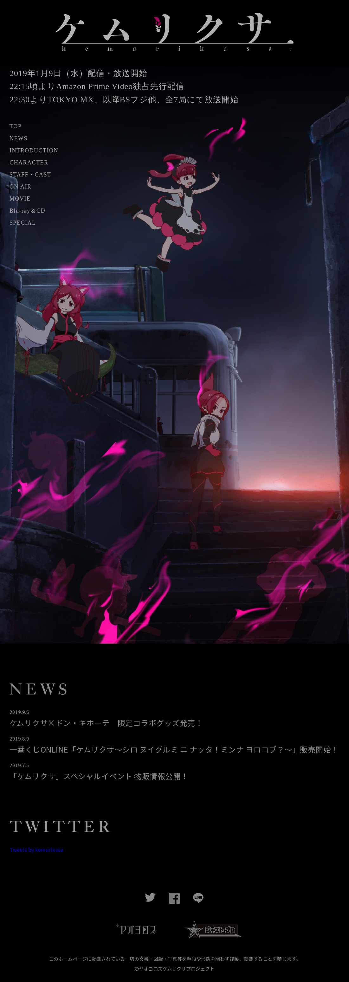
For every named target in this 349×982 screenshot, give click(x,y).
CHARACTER (29, 163)
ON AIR (21, 187)
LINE (198, 899)
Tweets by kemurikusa (36, 850)
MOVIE (20, 199)
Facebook (174, 899)
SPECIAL (23, 223)
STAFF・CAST (30, 175)
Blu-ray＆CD (27, 211)
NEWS (19, 139)
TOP (16, 127)
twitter (150, 899)
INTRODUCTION (34, 151)
